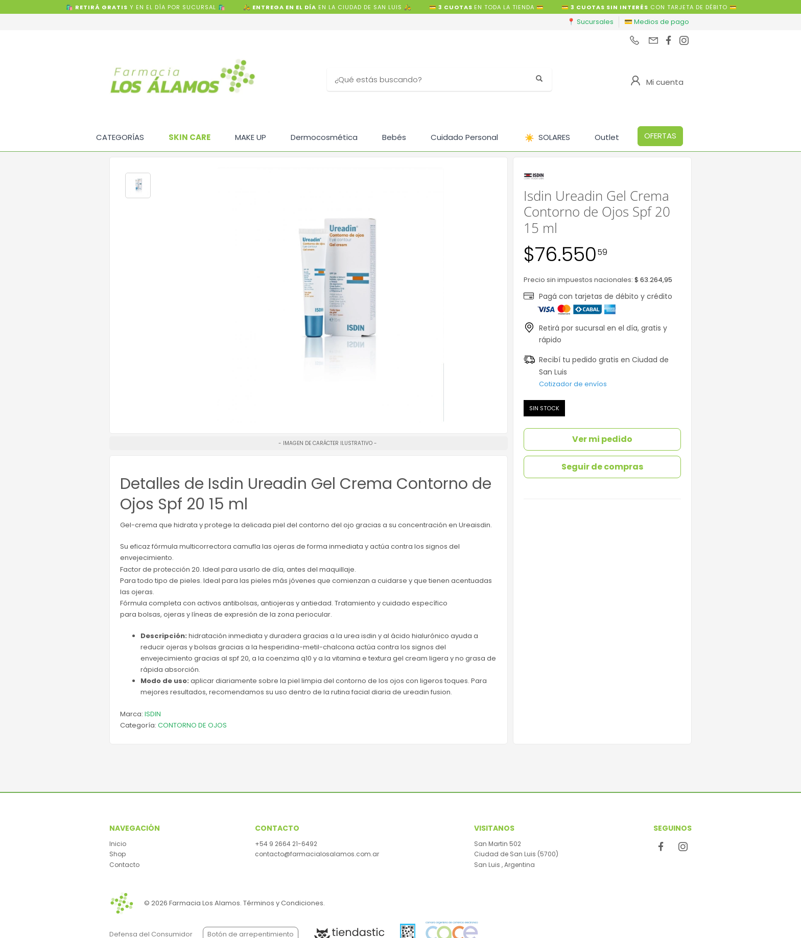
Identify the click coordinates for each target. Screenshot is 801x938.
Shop (117, 854)
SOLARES (547, 138)
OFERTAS (660, 135)
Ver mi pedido (602, 439)
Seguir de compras (602, 467)
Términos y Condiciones (283, 903)
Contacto (124, 864)
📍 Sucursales (590, 22)
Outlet (607, 137)
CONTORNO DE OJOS (192, 725)
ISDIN (153, 714)
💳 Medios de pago (656, 22)
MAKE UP (250, 137)
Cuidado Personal (464, 137)
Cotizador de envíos (573, 384)
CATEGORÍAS (120, 137)
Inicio (117, 843)
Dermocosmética (324, 137)
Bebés (394, 137)
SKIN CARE (189, 137)
